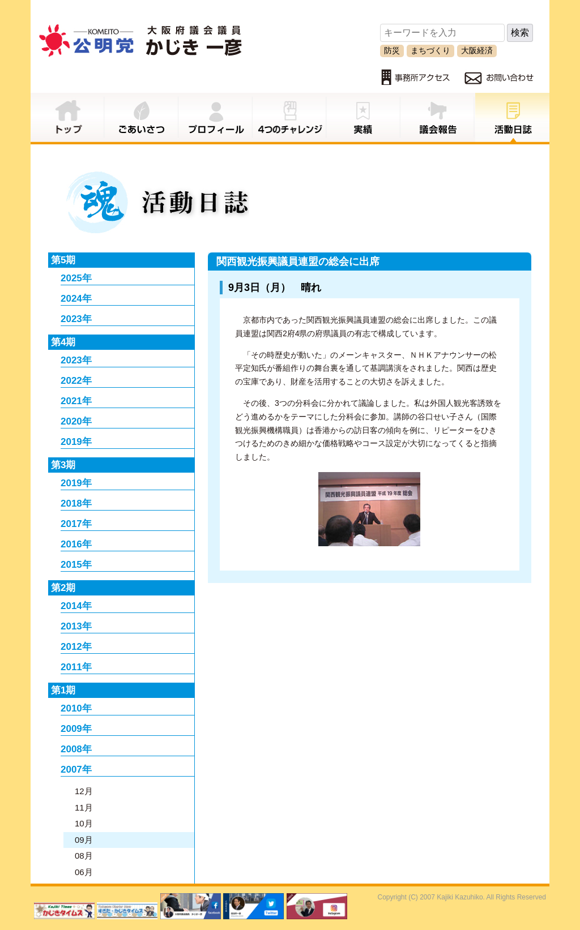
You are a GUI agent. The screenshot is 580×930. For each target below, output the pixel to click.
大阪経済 (477, 50)
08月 (84, 855)
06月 (84, 872)
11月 (84, 807)
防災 (392, 50)
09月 (84, 840)
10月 (84, 823)
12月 (84, 791)
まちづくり (430, 50)
